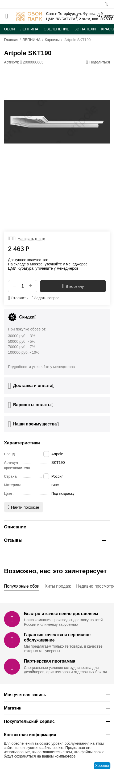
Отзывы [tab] (55, 540)
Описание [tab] (55, 526)
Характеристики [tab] (55, 442)
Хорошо (102, 765)
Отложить (18, 298)
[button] (98, 62)
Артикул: (11, 62)
